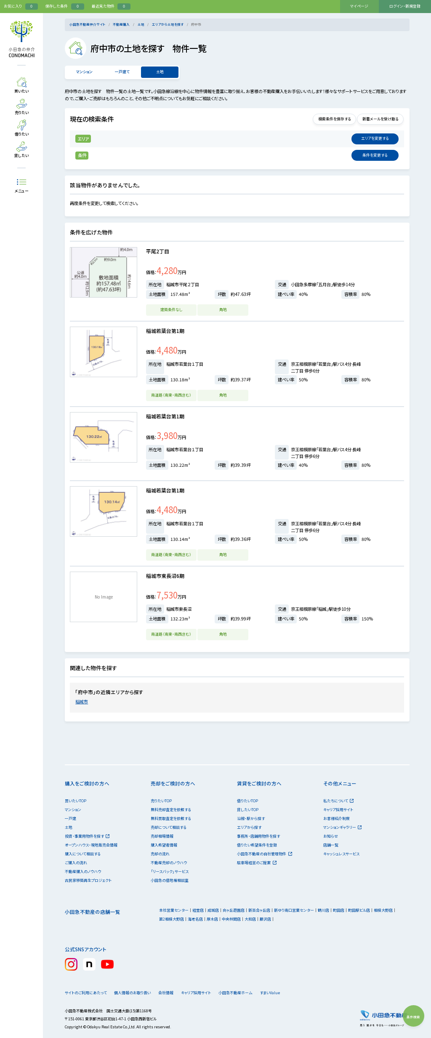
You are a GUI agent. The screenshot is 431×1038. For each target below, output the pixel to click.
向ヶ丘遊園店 (234, 910)
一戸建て (122, 72)
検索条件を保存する (326, 119)
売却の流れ (160, 854)
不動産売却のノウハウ (169, 862)
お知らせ (330, 836)
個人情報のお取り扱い (135, 992)
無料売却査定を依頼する (171, 809)
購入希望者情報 (164, 845)
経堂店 (198, 910)
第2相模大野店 (171, 919)
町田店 (338, 910)
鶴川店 (323, 910)
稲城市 (81, 701)
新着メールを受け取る (377, 119)
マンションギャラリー (342, 827)
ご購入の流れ (76, 862)
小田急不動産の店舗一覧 (92, 911)
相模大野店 (383, 910)
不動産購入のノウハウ (83, 871)
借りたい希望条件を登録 (257, 845)
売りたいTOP (161, 801)
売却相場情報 (162, 836)
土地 (141, 24)
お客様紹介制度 (336, 818)
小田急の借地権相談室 (170, 880)
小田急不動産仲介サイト (87, 24)
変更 (374, 138)
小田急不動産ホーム (249, 992)
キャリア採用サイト (338, 809)
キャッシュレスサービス (341, 854)
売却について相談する (168, 827)
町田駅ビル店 (359, 910)
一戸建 (70, 818)
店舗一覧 (330, 845)
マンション (84, 72)
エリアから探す (249, 827)
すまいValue (289, 992)
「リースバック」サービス (170, 871)
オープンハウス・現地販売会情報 (91, 845)
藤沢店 (265, 919)
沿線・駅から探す (251, 818)
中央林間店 (231, 919)
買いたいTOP (75, 801)
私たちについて (338, 801)
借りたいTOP (247, 801)
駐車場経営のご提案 (256, 862)
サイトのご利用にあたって (86, 992)
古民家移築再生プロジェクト (88, 880)
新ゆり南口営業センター (294, 910)
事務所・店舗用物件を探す (258, 836)
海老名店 (195, 919)
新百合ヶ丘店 (259, 910)
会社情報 (174, 992)
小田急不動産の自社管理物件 (264, 854)
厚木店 (212, 919)
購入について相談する (83, 854)
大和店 (250, 919)
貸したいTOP (247, 809)
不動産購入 (121, 24)
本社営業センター (174, 910)
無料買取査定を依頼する (171, 818)
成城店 (213, 910)
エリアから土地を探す (168, 24)
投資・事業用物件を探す (87, 836)
